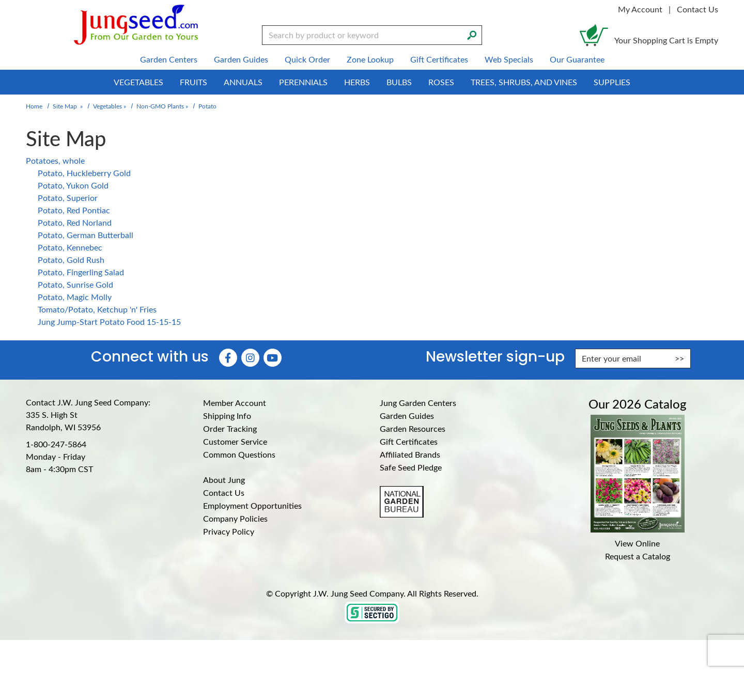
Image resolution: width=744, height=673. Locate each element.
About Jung (224, 479)
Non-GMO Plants (160, 106)
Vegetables (107, 106)
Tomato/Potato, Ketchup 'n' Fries (97, 309)
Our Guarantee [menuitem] (577, 59)
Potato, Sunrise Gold (75, 284)
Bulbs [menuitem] (399, 81)
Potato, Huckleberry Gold (84, 172)
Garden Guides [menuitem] (241, 59)
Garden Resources (412, 428)
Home (34, 106)
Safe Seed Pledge (411, 467)
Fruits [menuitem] (193, 81)
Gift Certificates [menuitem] (439, 59)
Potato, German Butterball (85, 234)
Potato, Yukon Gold (73, 185)
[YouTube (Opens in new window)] (273, 358)
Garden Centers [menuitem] (168, 59)
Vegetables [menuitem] (138, 81)
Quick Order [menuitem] (307, 59)
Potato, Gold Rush (71, 259)
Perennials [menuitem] (303, 81)
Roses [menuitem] (441, 81)
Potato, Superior (68, 197)
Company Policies (235, 518)
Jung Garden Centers (418, 402)
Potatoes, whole (55, 160)
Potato (207, 106)
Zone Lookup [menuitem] (370, 59)
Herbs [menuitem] (357, 81)
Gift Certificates (409, 441)
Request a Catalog (637, 556)
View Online (637, 543)
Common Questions (239, 454)
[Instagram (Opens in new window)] (250, 358)
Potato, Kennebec (70, 247)
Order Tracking (230, 428)
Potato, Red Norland (75, 222)
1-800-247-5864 (56, 444)
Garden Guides (407, 415)
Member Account (234, 402)
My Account (640, 9)
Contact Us (697, 9)
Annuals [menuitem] (243, 81)
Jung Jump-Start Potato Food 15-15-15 (109, 321)
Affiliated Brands (410, 454)
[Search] (471, 34)
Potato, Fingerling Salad (81, 272)
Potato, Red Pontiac (74, 210)
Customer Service (235, 441)
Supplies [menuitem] (612, 81)
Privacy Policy (228, 531)
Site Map (65, 106)
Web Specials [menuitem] (509, 59)
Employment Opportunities (252, 505)
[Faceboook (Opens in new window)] (228, 358)
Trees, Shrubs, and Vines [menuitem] (524, 81)
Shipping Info (227, 415)
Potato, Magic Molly (75, 296)
